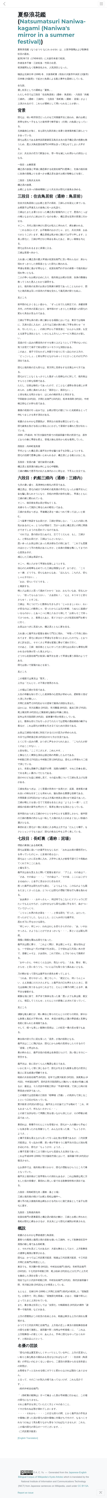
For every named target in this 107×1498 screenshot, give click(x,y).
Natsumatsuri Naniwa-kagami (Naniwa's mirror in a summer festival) (52, 31)
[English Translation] (28, 1438)
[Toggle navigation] (101, 3)
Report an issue (25, 1493)
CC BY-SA (83, 1486)
